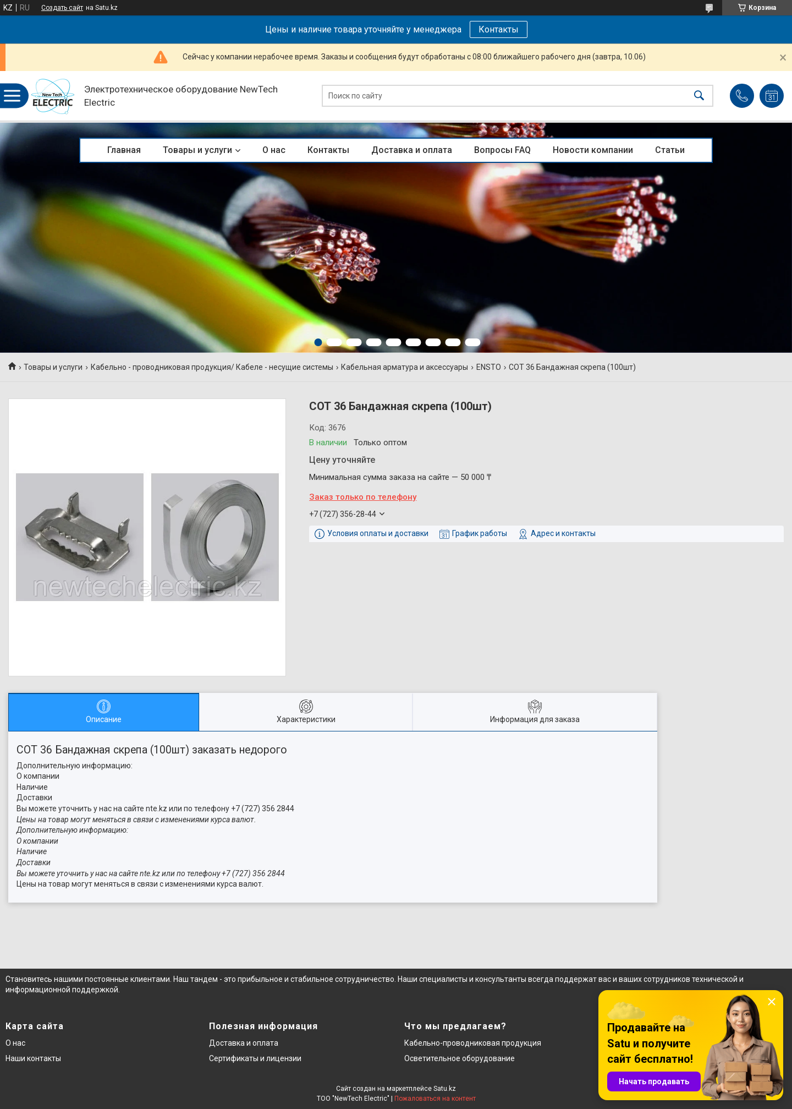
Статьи (670, 150)
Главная (124, 150)
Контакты (499, 29)
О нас (273, 150)
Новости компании (593, 150)
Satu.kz (444, 1088)
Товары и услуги (197, 150)
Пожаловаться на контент (435, 1098)
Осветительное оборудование (459, 1058)
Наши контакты (33, 1058)
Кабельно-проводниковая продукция (472, 1043)
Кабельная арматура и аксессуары (404, 367)
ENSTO (488, 367)
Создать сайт (62, 8)
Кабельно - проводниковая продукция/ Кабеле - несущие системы (212, 367)
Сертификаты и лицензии (255, 1058)
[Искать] (699, 96)
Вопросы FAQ (502, 150)
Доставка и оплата (411, 150)
